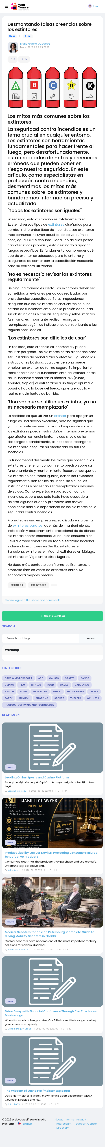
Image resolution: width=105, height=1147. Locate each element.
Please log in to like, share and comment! (32, 600)
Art (40, 678)
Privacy (81, 1119)
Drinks (9, 685)
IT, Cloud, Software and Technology (29, 705)
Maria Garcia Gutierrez (35, 43)
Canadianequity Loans (19, 1028)
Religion (24, 698)
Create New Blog (52, 616)
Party (8, 698)
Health (9, 691)
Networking (75, 691)
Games (64, 685)
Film (22, 685)
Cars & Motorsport (18, 678)
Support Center (86, 1124)
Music (57, 691)
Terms (70, 1119)
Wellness (93, 698)
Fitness (36, 685)
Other (28, 36)
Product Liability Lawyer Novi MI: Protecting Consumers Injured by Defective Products (51, 855)
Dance (84, 678)
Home (23, 691)
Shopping (42, 698)
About (59, 1119)
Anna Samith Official (18, 949)
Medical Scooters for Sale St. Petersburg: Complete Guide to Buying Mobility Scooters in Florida (49, 934)
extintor (60, 415)
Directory (62, 1127)
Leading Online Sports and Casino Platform (37, 778)
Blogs (12, 36)
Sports (59, 698)
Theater (75, 698)
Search (90, 638)
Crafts (70, 678)
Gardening (82, 685)
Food (50, 685)
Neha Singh (13, 870)
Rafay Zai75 (14, 1104)
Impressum (64, 1124)
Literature (40, 691)
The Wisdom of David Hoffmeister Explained (37, 1091)
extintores (56, 224)
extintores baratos (28, 525)
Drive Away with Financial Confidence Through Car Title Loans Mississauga (51, 1013)
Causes (54, 678)
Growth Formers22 (17, 790)
